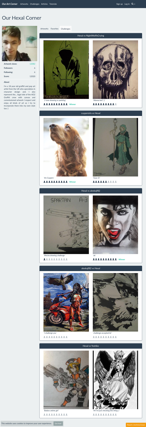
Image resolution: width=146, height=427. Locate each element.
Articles (44, 4)
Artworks (24, 4)
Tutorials (53, 4)
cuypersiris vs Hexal (90, 113)
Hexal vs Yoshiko (91, 345)
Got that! (58, 423)
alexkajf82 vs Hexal (90, 268)
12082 (32, 64)
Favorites (55, 28)
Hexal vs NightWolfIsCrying (90, 35)
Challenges (34, 4)
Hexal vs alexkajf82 (90, 190)
